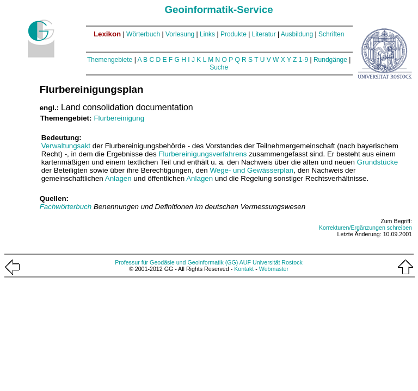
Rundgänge (330, 60)
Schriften (331, 34)
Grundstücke (377, 162)
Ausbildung (297, 34)
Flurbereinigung (119, 118)
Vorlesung (179, 34)
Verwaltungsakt (65, 146)
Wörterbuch (143, 34)
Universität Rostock (278, 262)
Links (207, 34)
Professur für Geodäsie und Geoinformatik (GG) (176, 262)
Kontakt (244, 269)
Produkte (233, 34)
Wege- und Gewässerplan (251, 170)
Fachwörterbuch (67, 207)
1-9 (303, 60)
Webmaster (273, 269)
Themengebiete (109, 60)
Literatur (264, 34)
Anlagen (118, 178)
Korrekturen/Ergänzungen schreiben (365, 227)
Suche (219, 67)
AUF (245, 262)
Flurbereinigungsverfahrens (202, 154)
